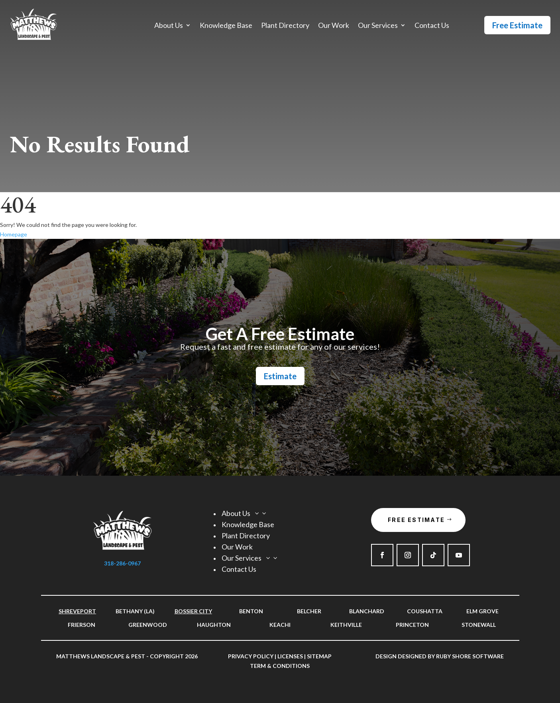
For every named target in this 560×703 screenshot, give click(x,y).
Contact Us (432, 26)
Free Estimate (517, 25)
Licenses (290, 656)
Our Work (333, 26)
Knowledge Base (226, 26)
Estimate (280, 376)
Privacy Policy (250, 656)
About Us (168, 26)
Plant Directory (285, 26)
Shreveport (77, 611)
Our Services (378, 26)
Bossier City (193, 611)
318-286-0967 (122, 563)
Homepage (13, 234)
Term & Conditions (280, 665)
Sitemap (319, 656)
